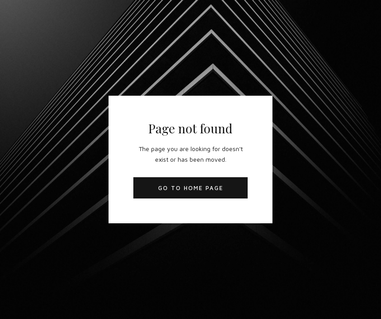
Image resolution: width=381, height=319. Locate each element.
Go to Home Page (190, 187)
